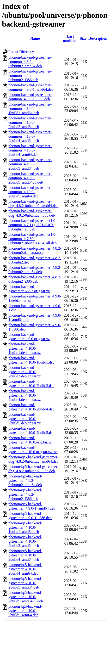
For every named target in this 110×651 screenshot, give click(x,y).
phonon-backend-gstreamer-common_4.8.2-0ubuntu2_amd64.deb (30, 61)
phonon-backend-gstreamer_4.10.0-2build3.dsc (31, 383)
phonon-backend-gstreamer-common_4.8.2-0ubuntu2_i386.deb (30, 75)
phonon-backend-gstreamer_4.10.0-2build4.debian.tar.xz (24, 395)
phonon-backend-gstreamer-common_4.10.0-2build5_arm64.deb (30, 191)
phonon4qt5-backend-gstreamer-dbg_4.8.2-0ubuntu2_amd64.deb (33, 459)
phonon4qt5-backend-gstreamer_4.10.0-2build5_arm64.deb (25, 610)
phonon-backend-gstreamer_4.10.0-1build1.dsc (31, 360)
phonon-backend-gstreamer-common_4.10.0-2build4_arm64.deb (30, 150)
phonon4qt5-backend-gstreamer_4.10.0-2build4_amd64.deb (25, 555)
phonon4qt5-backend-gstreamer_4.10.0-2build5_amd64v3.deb (25, 596)
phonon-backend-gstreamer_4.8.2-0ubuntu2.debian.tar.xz (34, 250)
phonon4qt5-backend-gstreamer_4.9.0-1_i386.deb (30, 515)
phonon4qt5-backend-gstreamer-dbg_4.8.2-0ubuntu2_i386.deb (33, 469)
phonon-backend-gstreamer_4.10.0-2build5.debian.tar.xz (24, 418)
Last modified (70, 38)
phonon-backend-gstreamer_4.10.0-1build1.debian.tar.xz (24, 348)
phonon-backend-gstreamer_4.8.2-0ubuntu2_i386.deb (34, 279)
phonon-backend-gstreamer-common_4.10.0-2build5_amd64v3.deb (30, 178)
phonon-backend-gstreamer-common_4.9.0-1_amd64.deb (31, 87)
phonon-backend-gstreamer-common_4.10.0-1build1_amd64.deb (30, 108)
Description (97, 38)
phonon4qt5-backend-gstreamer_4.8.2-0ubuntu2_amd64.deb (25, 480)
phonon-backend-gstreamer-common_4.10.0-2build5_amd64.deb (30, 164)
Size (83, 38)
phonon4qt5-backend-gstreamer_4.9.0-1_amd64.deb (31, 506)
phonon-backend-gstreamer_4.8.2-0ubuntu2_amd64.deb (34, 269)
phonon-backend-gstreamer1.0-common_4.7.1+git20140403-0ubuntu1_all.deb (32, 225)
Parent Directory (21, 52)
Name (35, 38)
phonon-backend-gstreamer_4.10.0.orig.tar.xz (30, 440)
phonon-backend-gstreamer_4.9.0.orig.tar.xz (29, 336)
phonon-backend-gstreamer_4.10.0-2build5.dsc (31, 430)
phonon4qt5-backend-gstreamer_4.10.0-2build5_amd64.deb (25, 583)
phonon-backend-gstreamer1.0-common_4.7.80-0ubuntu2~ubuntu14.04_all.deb (32, 238)
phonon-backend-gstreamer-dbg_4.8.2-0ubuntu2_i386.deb (31, 213)
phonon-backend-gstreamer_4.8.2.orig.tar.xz (29, 289)
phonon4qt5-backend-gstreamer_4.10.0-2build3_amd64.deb (25, 541)
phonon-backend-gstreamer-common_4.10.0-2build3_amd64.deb (30, 122)
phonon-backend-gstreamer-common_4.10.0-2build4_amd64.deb (30, 136)
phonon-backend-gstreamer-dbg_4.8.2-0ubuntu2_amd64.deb (33, 203)
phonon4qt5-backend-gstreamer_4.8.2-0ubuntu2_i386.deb (25, 494)
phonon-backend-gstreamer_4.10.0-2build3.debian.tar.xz (24, 371)
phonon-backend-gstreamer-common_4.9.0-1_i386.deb (30, 97)
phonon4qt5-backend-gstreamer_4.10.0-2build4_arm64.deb (25, 569)
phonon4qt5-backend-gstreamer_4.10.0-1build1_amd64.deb (25, 527)
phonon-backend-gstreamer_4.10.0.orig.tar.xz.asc (32, 449)
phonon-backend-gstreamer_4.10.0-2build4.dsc (31, 407)
